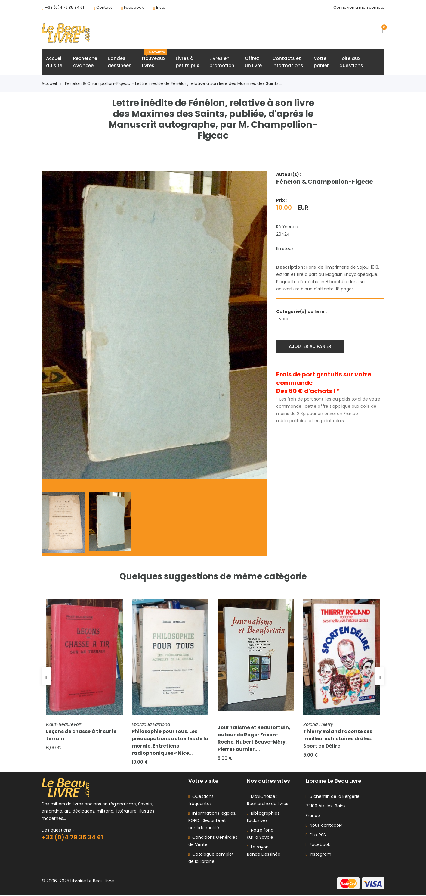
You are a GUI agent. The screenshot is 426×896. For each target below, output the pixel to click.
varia (285, 319)
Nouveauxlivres (154, 59)
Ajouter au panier (310, 346)
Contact (104, 7)
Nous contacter (324, 826)
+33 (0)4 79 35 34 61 (64, 7)
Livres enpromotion (221, 62)
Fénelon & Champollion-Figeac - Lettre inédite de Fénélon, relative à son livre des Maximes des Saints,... (173, 84)
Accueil (51, 84)
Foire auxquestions (351, 62)
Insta (160, 7)
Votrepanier (321, 62)
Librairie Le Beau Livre (92, 882)
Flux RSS (316, 835)
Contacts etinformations (287, 62)
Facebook (134, 7)
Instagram (318, 855)
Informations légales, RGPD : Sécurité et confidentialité (212, 821)
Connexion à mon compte (358, 7)
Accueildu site (54, 62)
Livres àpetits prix (187, 62)
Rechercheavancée (85, 62)
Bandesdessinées (119, 62)
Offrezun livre (253, 62)
